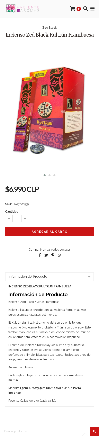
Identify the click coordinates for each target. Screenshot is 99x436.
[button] (44, 174)
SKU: (8, 204)
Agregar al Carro (50, 231)
